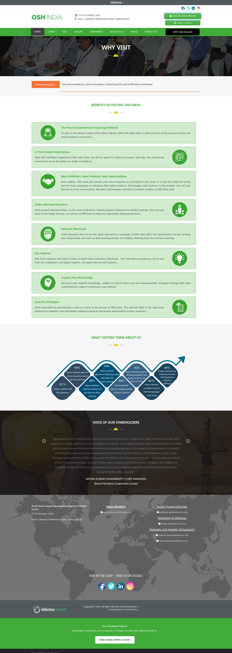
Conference (96, 31)
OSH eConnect (117, 31)
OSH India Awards (182, 32)
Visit (64, 31)
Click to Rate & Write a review (114, 639)
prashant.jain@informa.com (116, 512)
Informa (117, 2)
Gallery (78, 31)
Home (37, 31)
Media (134, 31)
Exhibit (51, 31)
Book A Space (182, 23)
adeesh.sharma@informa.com (172, 535)
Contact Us (151, 31)
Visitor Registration (183, 16)
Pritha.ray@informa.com (172, 523)
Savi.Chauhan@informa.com (172, 540)
